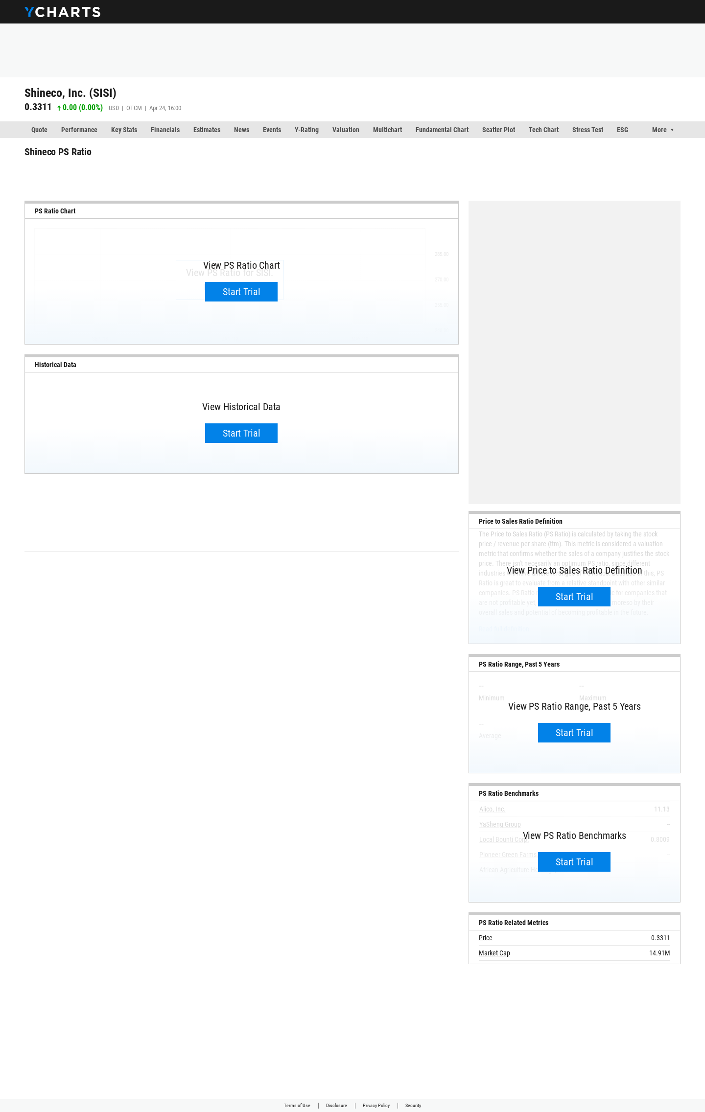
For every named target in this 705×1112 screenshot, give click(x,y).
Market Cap (494, 953)
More (659, 130)
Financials (165, 130)
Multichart (387, 130)
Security (413, 1105)
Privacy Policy (376, 1105)
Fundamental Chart (442, 130)
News (241, 130)
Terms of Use (297, 1105)
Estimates (206, 130)
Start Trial (241, 292)
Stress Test (587, 130)
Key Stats (124, 130)
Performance (79, 130)
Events (272, 130)
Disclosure (336, 1105)
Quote (39, 130)
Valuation (345, 130)
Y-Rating (307, 130)
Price (486, 938)
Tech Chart (544, 130)
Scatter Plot (498, 130)
